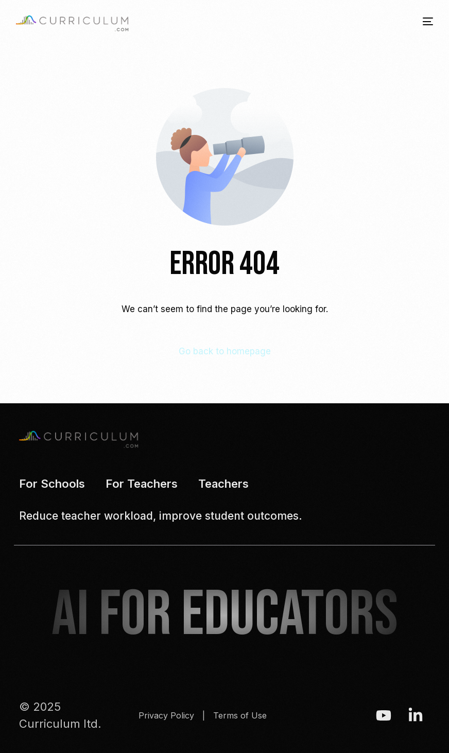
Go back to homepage (225, 351)
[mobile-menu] (420, 22)
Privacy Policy (166, 715)
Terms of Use (240, 715)
